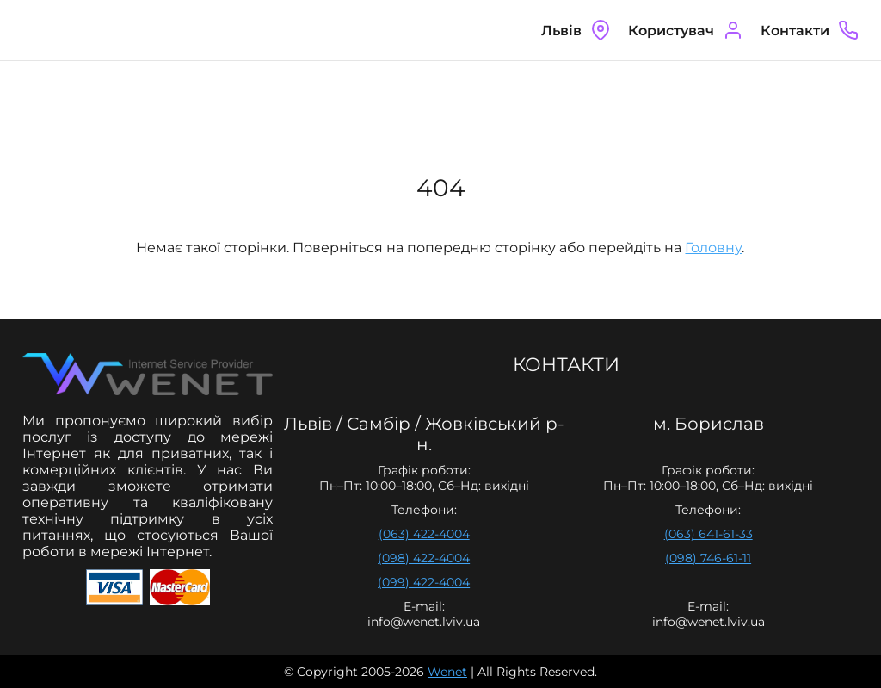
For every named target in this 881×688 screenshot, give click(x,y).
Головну (713, 247)
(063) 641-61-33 (708, 534)
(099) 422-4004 (424, 582)
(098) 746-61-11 (708, 558)
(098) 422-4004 (424, 558)
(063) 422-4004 (424, 534)
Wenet (447, 671)
